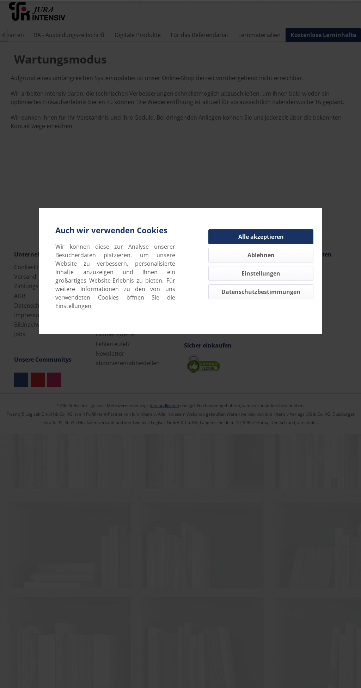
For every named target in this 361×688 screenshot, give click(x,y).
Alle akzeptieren (261, 237)
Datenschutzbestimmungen (260, 292)
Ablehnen (261, 255)
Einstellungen (260, 273)
